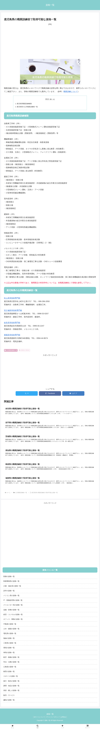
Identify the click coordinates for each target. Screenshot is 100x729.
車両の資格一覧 (9, 655)
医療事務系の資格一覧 (11, 584)
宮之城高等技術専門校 (13, 311)
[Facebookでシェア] (50, 394)
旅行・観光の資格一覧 (11, 684)
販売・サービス (9, 698)
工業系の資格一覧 (9, 646)
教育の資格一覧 (9, 674)
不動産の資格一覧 (9, 627)
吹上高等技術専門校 (12, 298)
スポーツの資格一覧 (10, 679)
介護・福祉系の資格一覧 (12, 589)
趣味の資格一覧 (9, 703)
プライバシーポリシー (53, 720)
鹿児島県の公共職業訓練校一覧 (28, 107)
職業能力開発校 (24, 350)
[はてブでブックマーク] (73, 394)
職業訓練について (70, 91)
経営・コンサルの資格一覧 (13, 617)
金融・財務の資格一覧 (11, 613)
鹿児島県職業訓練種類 (25, 104)
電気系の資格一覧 (9, 636)
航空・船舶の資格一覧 (11, 660)
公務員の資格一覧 (9, 670)
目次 (47, 99)
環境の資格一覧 (9, 651)
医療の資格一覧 (9, 579)
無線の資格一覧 (9, 641)
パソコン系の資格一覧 (11, 598)
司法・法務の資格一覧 (11, 665)
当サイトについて (38, 720)
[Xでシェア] (27, 394)
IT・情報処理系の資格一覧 (12, 603)
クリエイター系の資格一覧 (13, 608)
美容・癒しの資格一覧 (11, 693)
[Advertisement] (50, 42)
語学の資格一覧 (9, 594)
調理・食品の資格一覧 (11, 689)
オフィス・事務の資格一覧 (13, 622)
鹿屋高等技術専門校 (12, 335)
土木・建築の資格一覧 (11, 632)
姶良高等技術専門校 (12, 323)
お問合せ (65, 720)
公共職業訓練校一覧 (11, 350)
